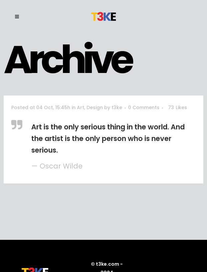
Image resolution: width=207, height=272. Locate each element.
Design (95, 107)
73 (177, 107)
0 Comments (143, 107)
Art (80, 107)
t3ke (116, 107)
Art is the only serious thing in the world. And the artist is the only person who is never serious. (108, 138)
